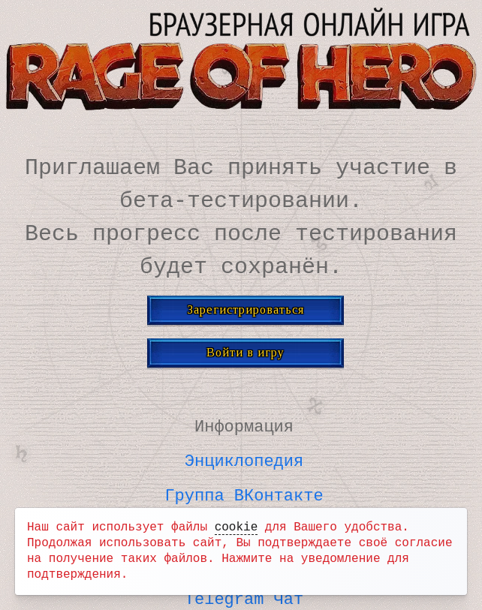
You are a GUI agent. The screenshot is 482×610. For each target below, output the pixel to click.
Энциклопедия (244, 458)
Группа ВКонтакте (243, 492)
